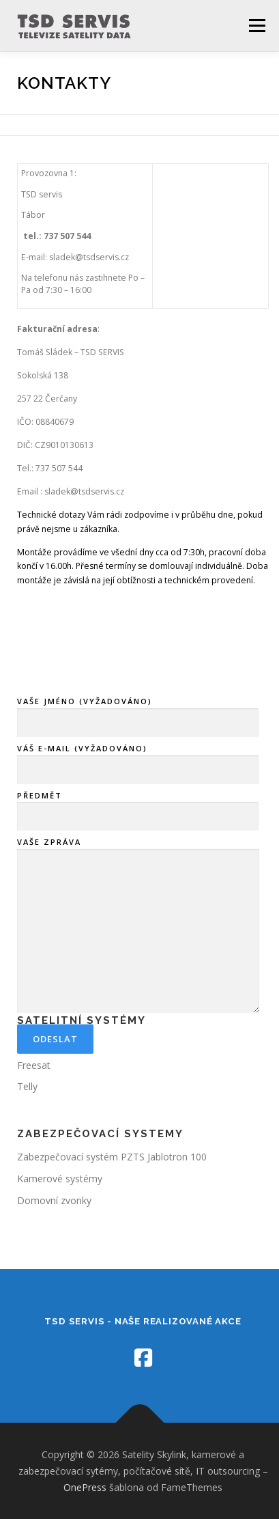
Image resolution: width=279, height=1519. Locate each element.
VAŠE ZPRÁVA (138, 1003)
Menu (256, 25)
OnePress (84, 1487)
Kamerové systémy (59, 1178)
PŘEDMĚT (138, 883)
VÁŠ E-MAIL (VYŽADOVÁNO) (138, 836)
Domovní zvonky (54, 1200)
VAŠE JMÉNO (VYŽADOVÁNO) (138, 789)
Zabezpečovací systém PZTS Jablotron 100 (112, 1156)
